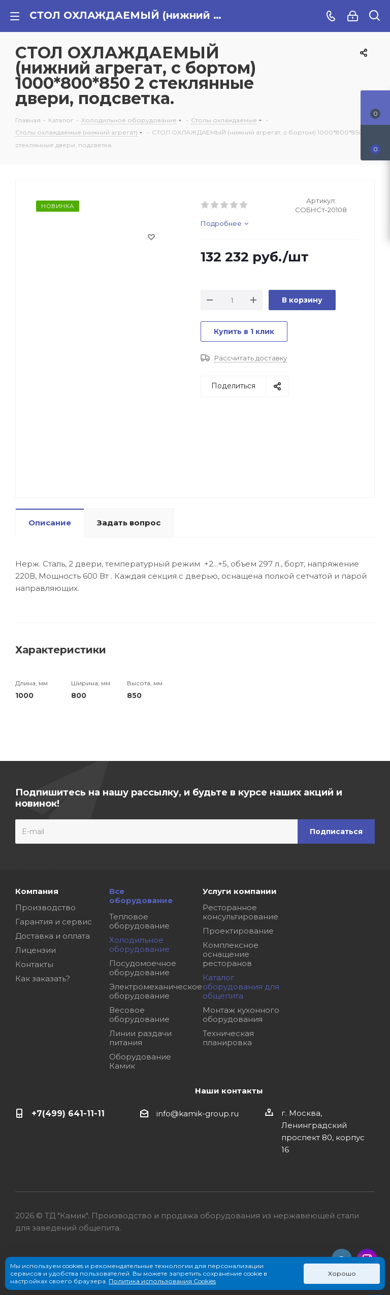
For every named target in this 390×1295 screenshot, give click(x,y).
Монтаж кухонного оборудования (241, 1014)
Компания (36, 891)
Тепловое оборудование (139, 921)
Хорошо (342, 1273)
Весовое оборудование (139, 1014)
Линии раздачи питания (140, 1037)
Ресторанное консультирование (240, 912)
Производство (45, 907)
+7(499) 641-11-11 (68, 1113)
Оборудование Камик (140, 1061)
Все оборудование (141, 895)
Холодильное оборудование (139, 944)
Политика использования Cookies (162, 1281)
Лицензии (35, 950)
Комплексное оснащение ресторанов (230, 954)
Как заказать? (42, 978)
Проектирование (238, 931)
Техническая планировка (228, 1037)
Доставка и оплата (52, 936)
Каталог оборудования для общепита (241, 987)
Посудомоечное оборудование (142, 967)
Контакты (34, 964)
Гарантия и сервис (53, 921)
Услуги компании (240, 891)
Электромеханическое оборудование (155, 991)
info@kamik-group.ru (197, 1113)
